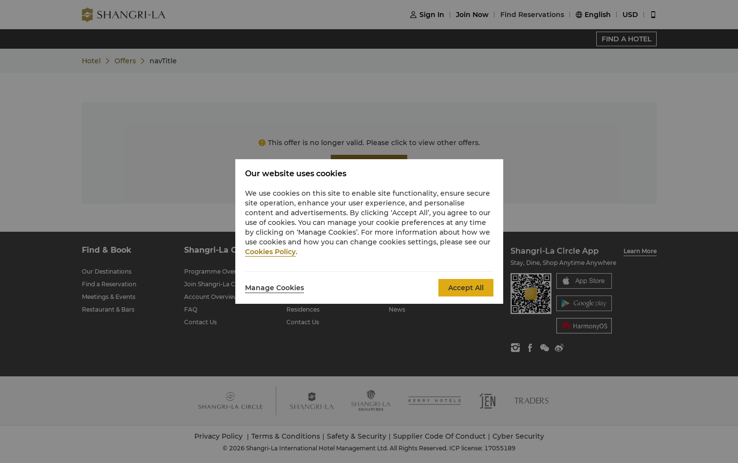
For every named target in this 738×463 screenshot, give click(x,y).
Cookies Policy (270, 251)
